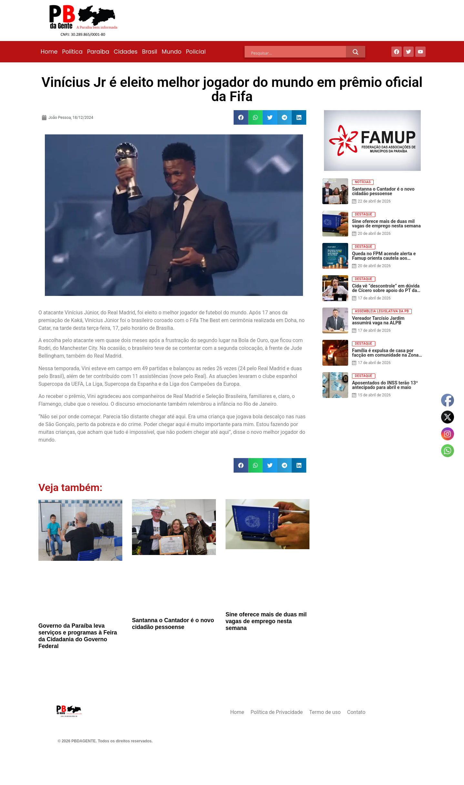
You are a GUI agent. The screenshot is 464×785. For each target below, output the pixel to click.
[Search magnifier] (355, 52)
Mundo (171, 52)
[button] (241, 117)
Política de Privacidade (276, 712)
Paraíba (98, 52)
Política (72, 52)
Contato (356, 712)
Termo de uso (324, 712)
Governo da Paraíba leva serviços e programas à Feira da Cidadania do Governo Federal (77, 636)
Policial (196, 52)
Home (49, 52)
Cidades (126, 52)
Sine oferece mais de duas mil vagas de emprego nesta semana (266, 621)
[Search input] (298, 52)
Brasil (149, 52)
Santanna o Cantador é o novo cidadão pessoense (173, 623)
